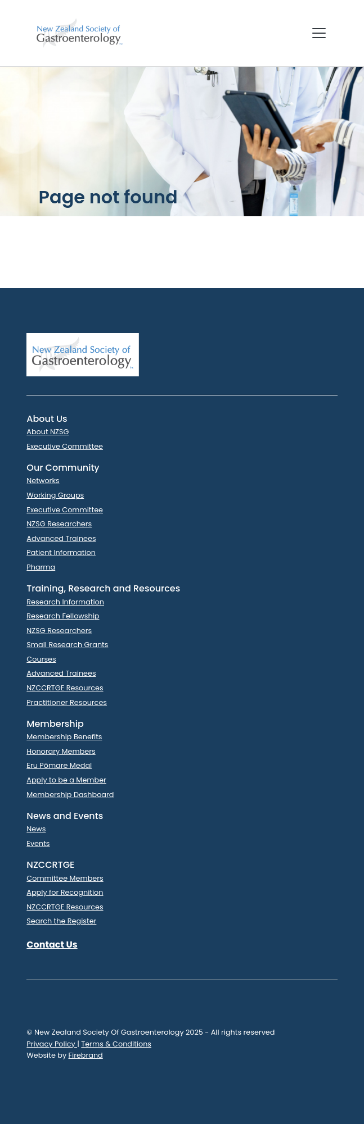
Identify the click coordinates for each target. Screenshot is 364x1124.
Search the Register (61, 921)
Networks (42, 480)
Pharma (40, 567)
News (36, 829)
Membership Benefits (64, 736)
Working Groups (55, 495)
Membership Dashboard (70, 794)
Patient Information (61, 552)
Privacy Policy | (52, 1044)
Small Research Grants (67, 644)
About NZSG (47, 431)
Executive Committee (64, 446)
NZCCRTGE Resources (64, 688)
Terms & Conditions (116, 1044)
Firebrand (86, 1055)
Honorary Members (60, 751)
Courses (41, 659)
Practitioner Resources (66, 702)
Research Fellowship (62, 616)
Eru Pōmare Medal (59, 765)
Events (38, 843)
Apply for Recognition (64, 892)
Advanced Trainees (61, 538)
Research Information (65, 602)
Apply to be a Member (66, 780)
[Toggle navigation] (319, 33)
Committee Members (64, 878)
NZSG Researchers (59, 524)
